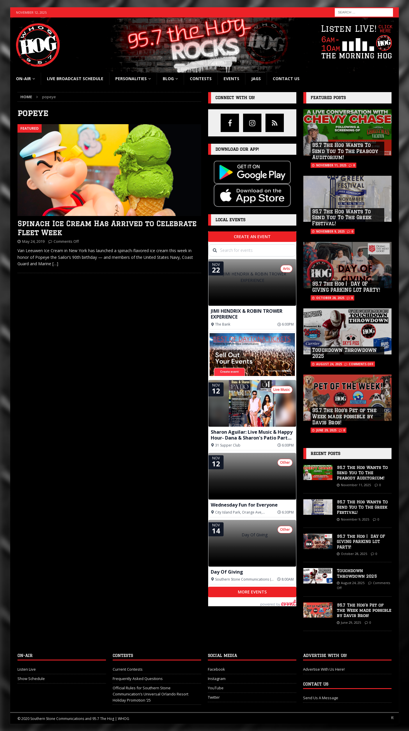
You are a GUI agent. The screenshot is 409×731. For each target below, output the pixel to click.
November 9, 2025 (330, 231)
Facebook (216, 669)
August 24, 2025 (329, 364)
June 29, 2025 (326, 430)
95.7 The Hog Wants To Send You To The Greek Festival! (341, 217)
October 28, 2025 (330, 298)
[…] (55, 263)
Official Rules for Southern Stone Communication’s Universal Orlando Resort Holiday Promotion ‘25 (150, 694)
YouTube (216, 687)
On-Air (23, 78)
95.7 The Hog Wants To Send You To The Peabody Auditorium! (345, 151)
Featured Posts (328, 97)
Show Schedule (31, 678)
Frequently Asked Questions (138, 678)
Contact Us (286, 78)
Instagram (217, 678)
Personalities (131, 78)
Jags (256, 78)
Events (231, 78)
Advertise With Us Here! (324, 669)
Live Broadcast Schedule (75, 78)
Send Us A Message (320, 697)
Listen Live (26, 669)
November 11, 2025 (331, 165)
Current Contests (128, 669)
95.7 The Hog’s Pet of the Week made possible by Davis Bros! (344, 416)
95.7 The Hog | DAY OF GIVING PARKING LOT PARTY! (361, 541)
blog (168, 78)
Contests (201, 78)
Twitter (214, 697)
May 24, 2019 (33, 241)
